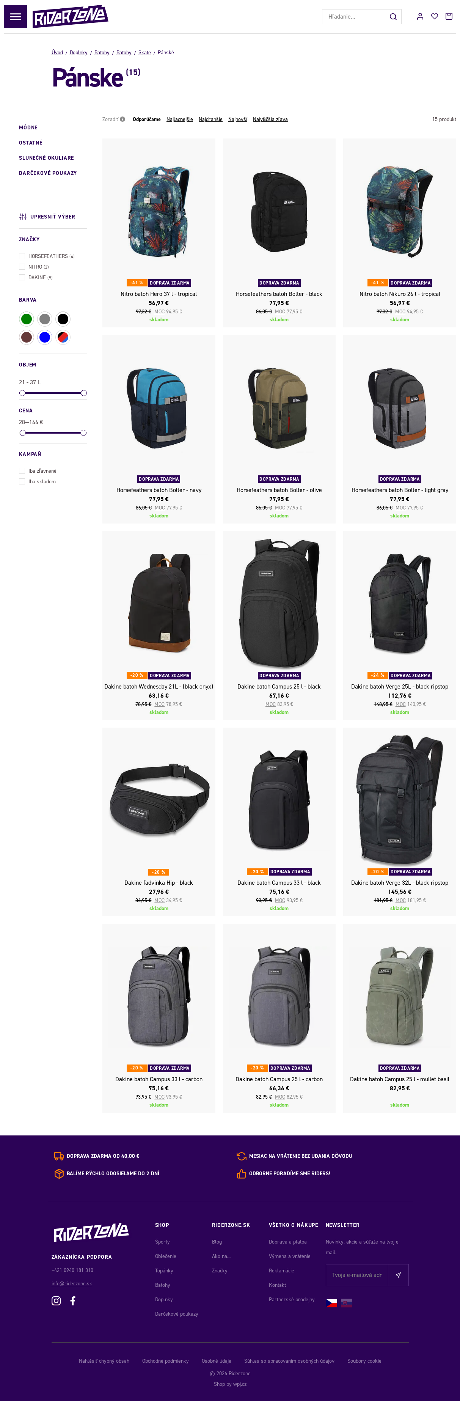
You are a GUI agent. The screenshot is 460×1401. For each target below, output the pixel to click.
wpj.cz (239, 1384)
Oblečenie (165, 1256)
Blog (217, 1241)
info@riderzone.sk (72, 1283)
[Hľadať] (394, 16)
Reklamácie (281, 1270)
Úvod (57, 52)
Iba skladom (37, 480)
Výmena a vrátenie (290, 1256)
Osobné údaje (216, 1361)
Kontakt (277, 1285)
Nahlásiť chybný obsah (104, 1361)
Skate (144, 52)
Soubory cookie (364, 1361)
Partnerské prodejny (292, 1299)
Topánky (164, 1270)
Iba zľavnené (38, 470)
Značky (220, 1270)
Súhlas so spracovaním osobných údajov (289, 1361)
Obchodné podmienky (165, 1361)
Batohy (102, 52)
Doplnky (79, 52)
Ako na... (221, 1256)
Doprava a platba (288, 1241)
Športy (162, 1241)
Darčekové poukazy (176, 1314)
